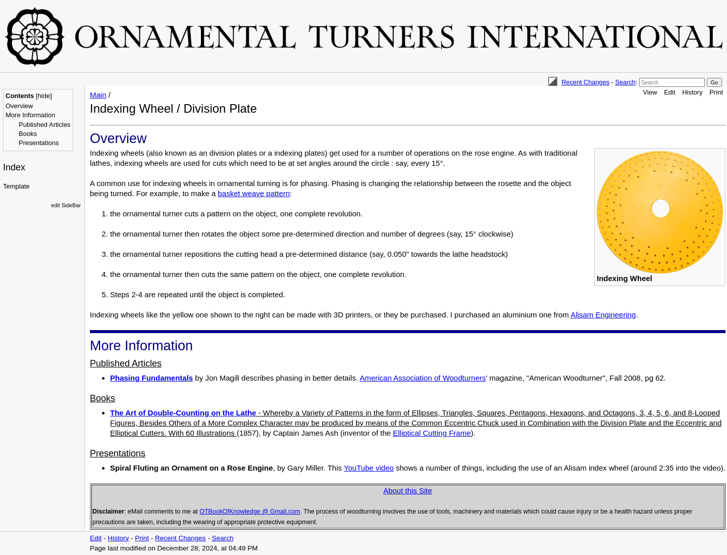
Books (28, 133)
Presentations (39, 143)
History (692, 92)
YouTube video (369, 468)
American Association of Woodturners (422, 378)
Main (98, 94)
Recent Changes (585, 82)
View (650, 92)
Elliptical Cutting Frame (432, 433)
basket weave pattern (254, 193)
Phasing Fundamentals (151, 378)
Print (716, 92)
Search (625, 82)
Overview (19, 106)
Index (14, 167)
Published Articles (45, 124)
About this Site (407, 490)
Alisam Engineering (603, 314)
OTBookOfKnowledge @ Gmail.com (249, 511)
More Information (30, 115)
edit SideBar (66, 205)
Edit (669, 92)
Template (16, 186)
